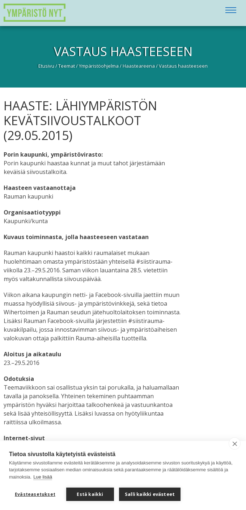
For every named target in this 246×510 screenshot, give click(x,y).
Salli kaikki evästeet (150, 494)
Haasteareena (139, 66)
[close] (235, 443)
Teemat (66, 66)
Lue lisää (42, 477)
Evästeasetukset (35, 494)
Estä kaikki (90, 494)
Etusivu (46, 66)
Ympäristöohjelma (99, 66)
